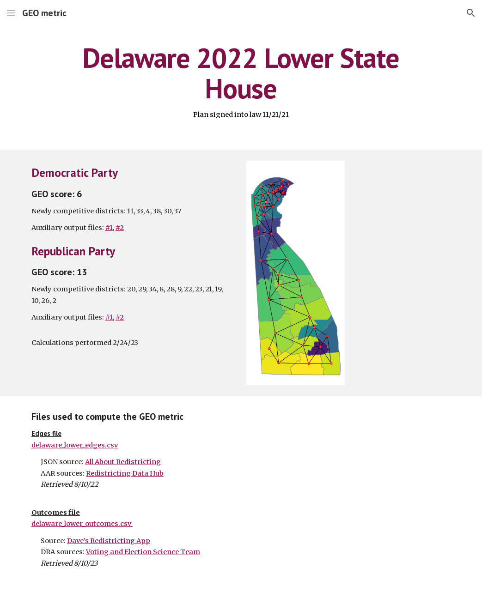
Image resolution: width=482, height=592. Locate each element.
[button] (11, 12)
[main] (241, 81)
